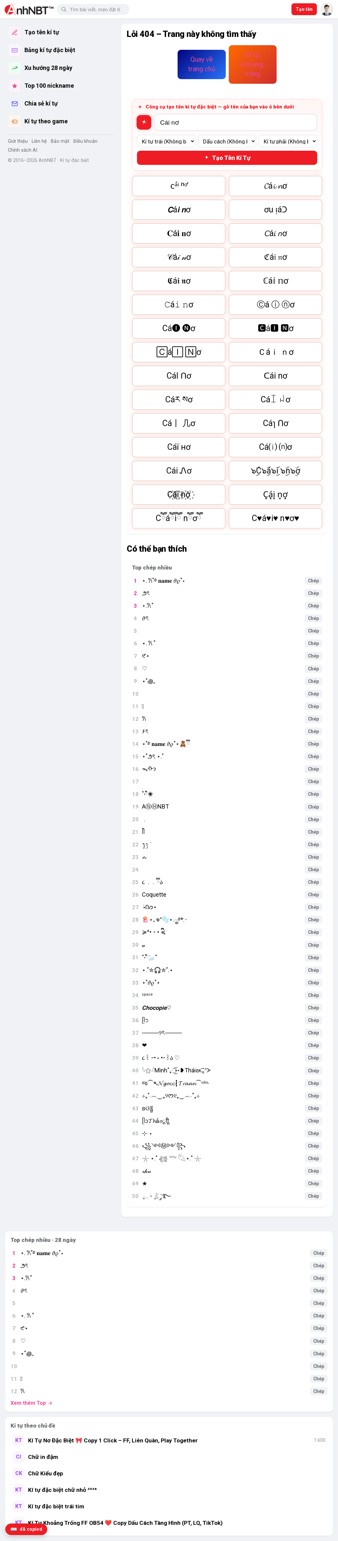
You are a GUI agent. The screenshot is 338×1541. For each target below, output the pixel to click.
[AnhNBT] (29, 9)
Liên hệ (39, 141)
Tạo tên (304, 9)
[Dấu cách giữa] (227, 141)
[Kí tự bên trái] (166, 141)
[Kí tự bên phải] (288, 141)
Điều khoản (85, 141)
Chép (313, 580)
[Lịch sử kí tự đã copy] (26, 1529)
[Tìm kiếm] (97, 9)
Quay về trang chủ (201, 64)
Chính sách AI (22, 150)
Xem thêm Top (32, 1403)
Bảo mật (60, 141)
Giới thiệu (18, 141)
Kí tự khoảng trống (252, 64)
